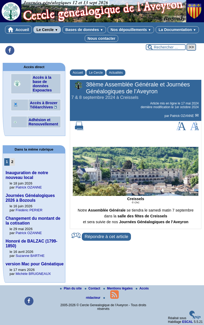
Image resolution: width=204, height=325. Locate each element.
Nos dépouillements (130, 30)
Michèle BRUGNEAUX (33, 274)
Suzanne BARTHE (30, 256)
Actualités (116, 72)
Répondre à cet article (106, 236)
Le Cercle (47, 30)
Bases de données (84, 30)
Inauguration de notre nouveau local (27, 175)
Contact (93, 288)
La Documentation (177, 30)
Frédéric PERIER (29, 210)
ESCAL (187, 322)
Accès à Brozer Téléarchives (43, 105)
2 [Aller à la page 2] (12, 162)
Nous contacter (102, 38)
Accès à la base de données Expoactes (42, 83)
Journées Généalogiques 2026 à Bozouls (30, 198)
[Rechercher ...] (166, 47)
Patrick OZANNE (182, 116)
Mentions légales (118, 288)
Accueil (18, 29)
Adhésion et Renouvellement (43, 122)
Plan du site (71, 288)
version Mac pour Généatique (34, 264)
